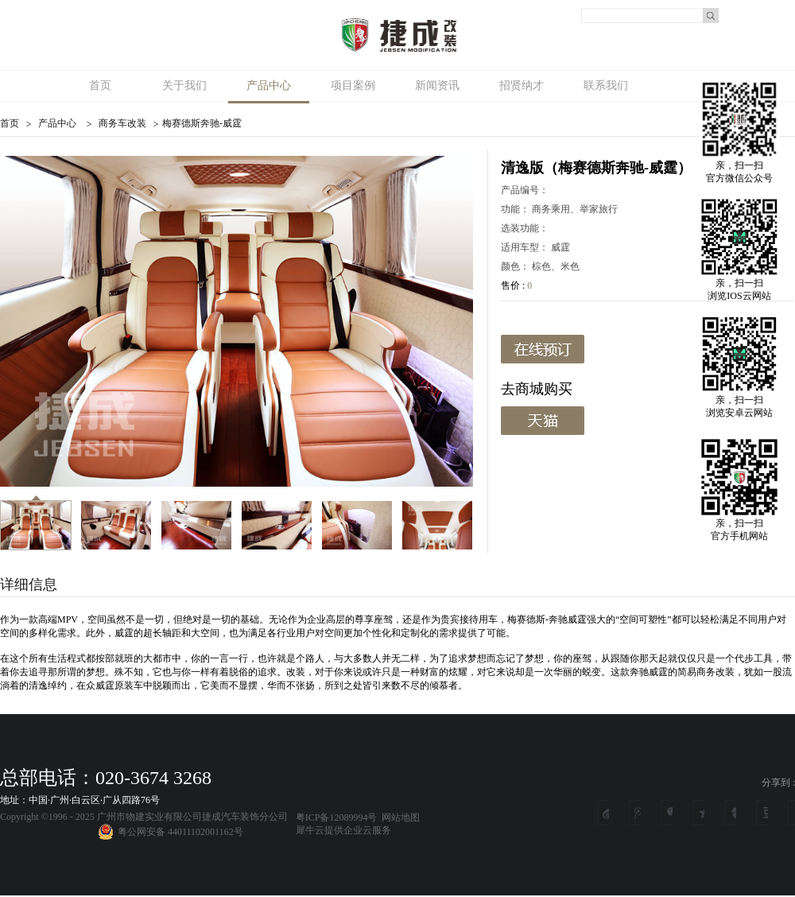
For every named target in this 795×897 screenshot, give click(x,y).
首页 (100, 85)
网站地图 (398, 817)
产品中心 (57, 123)
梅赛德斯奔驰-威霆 (202, 123)
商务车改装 (122, 123)
